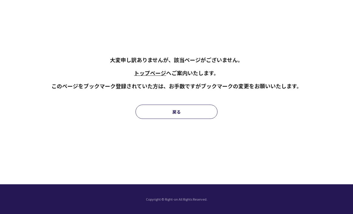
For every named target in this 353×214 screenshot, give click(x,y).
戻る (176, 112)
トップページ (150, 73)
